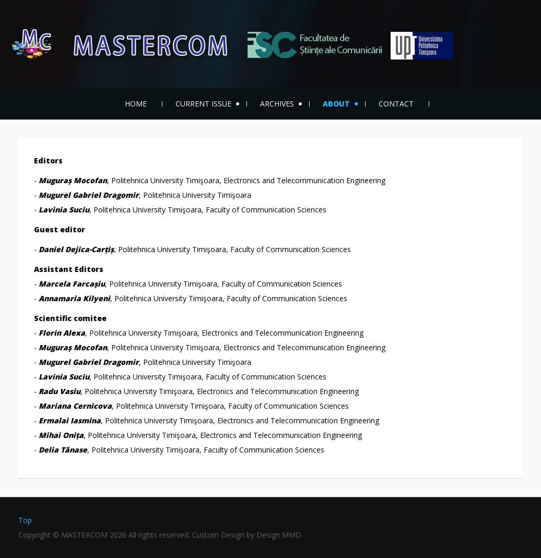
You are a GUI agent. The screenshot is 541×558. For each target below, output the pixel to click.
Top (25, 520)
